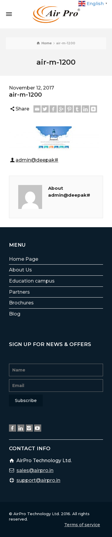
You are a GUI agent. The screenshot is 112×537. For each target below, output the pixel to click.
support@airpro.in (38, 480)
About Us (20, 270)
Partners (19, 292)
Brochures (21, 303)
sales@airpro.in (34, 470)
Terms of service (82, 524)
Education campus (32, 281)
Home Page (23, 259)
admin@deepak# (37, 160)
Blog (14, 314)
